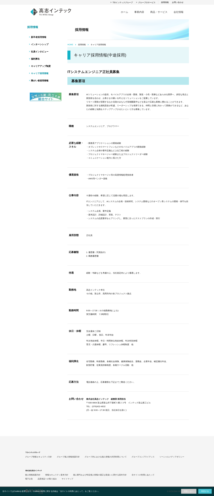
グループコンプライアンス (143, 457)
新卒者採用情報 (38, 37)
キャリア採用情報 (39, 73)
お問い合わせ (177, 2)
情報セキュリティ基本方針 (56, 475)
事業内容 (139, 12)
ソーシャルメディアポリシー (171, 457)
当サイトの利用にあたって (71, 491)
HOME (70, 44)
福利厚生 (35, 59)
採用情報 (165, 2)
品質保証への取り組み (47, 479)
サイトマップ (67, 479)
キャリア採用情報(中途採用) (100, 55)
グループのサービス (145, 2)
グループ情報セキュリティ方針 (38, 457)
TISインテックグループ (121, 2)
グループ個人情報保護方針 (68, 457)
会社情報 (178, 12)
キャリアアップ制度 (41, 66)
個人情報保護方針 (32, 475)
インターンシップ (39, 44)
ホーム (124, 12)
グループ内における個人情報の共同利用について (106, 457)
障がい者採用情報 (39, 80)
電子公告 (29, 479)
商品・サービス (158, 12)
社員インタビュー (39, 51)
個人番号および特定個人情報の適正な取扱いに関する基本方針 (100, 475)
